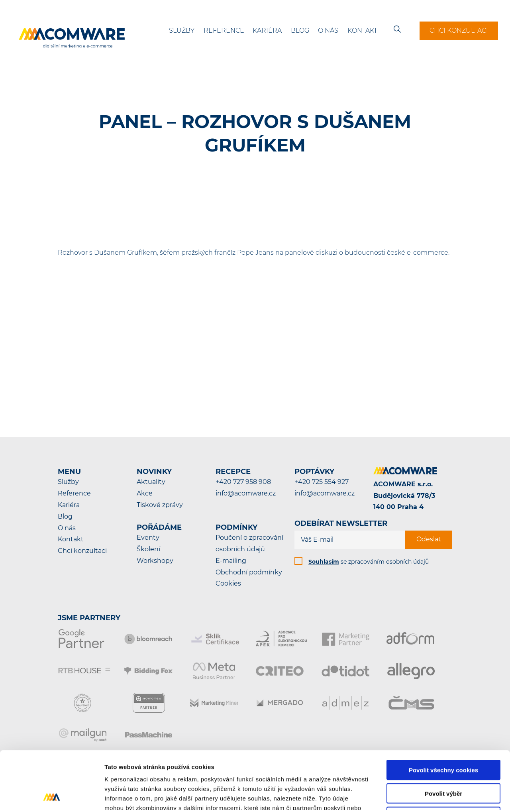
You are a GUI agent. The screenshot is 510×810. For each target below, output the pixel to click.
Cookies (228, 583)
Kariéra (267, 30)
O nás (328, 30)
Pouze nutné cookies (443, 759)
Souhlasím (323, 561)
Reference (224, 30)
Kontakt (362, 30)
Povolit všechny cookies (443, 712)
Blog (300, 30)
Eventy (148, 537)
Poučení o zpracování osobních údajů (249, 543)
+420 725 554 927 (321, 482)
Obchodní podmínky (249, 572)
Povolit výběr (443, 735)
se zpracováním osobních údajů (368, 561)
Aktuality (151, 482)
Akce (145, 493)
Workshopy (155, 560)
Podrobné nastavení (428, 794)
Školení (148, 549)
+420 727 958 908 (243, 482)
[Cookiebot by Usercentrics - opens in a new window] (51, 794)
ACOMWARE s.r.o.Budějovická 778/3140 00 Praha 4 (404, 495)
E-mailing (231, 560)
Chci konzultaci (459, 30)
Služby (181, 30)
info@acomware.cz (246, 493)
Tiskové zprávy (160, 505)
